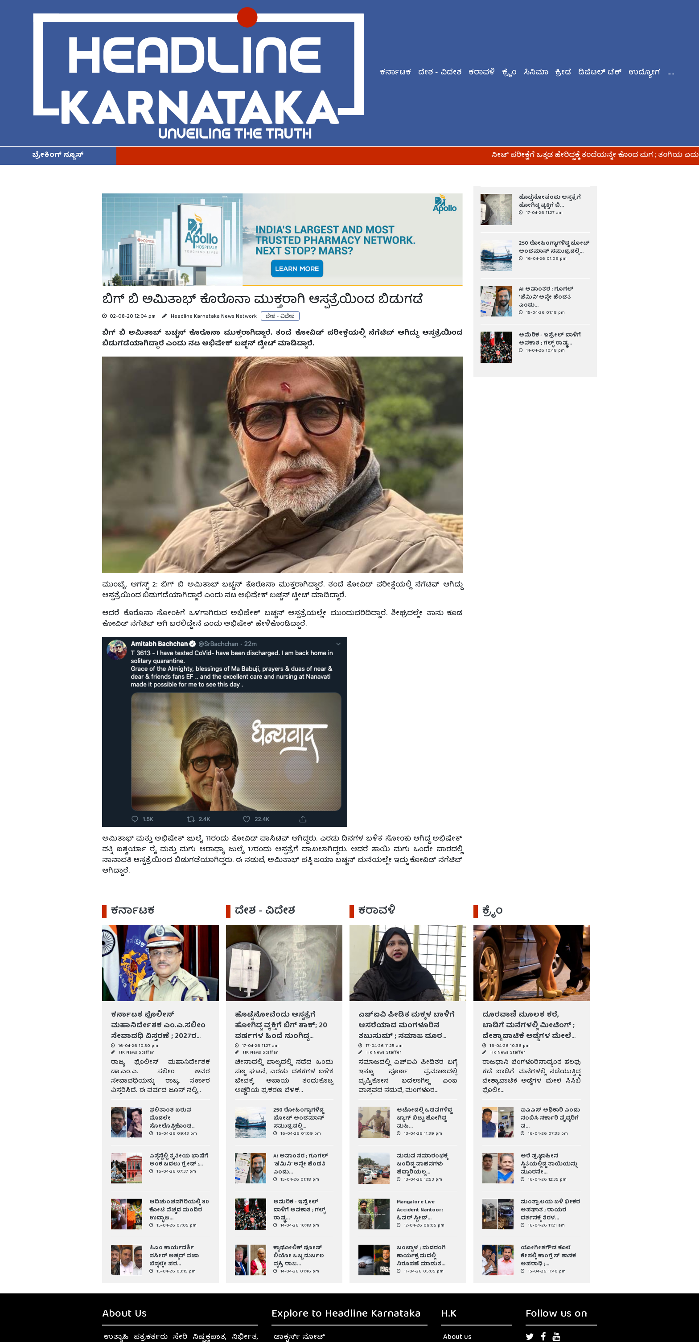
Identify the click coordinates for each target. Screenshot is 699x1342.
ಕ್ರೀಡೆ (563, 72)
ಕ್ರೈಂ (509, 72)
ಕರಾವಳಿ (482, 72)
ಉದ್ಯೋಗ (644, 72)
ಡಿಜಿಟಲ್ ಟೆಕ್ (599, 72)
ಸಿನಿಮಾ (536, 72)
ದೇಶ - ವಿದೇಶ (439, 72)
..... (670, 72)
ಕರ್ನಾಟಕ (395, 72)
